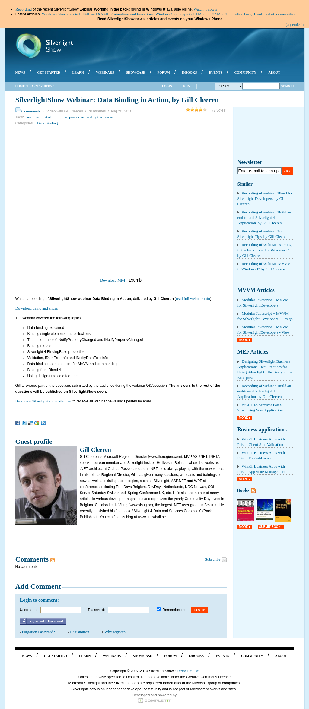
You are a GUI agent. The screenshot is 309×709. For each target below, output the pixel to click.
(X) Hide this (295, 24)
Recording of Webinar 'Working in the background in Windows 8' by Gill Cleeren (264, 250)
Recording (23, 9)
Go (287, 171)
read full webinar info (193, 298)
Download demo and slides (36, 308)
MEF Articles (253, 352)
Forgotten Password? (38, 631)
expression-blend (78, 117)
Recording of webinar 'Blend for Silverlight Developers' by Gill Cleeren (265, 198)
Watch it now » (206, 9)
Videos (46, 86)
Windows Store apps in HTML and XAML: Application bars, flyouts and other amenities (225, 14)
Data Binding (47, 123)
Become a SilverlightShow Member (43, 401)
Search (287, 86)
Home (20, 86)
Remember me (174, 610)
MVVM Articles (256, 290)
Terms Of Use (188, 671)
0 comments (30, 111)
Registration (79, 631)
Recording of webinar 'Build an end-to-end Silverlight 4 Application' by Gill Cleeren (264, 217)
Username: (29, 610)
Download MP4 (112, 280)
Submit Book (270, 526)
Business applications (262, 430)
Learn (32, 86)
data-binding (52, 117)
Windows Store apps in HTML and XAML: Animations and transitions (97, 14)
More (243, 340)
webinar (33, 117)
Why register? (115, 631)
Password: (96, 610)
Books (243, 490)
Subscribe (212, 559)
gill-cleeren (104, 117)
